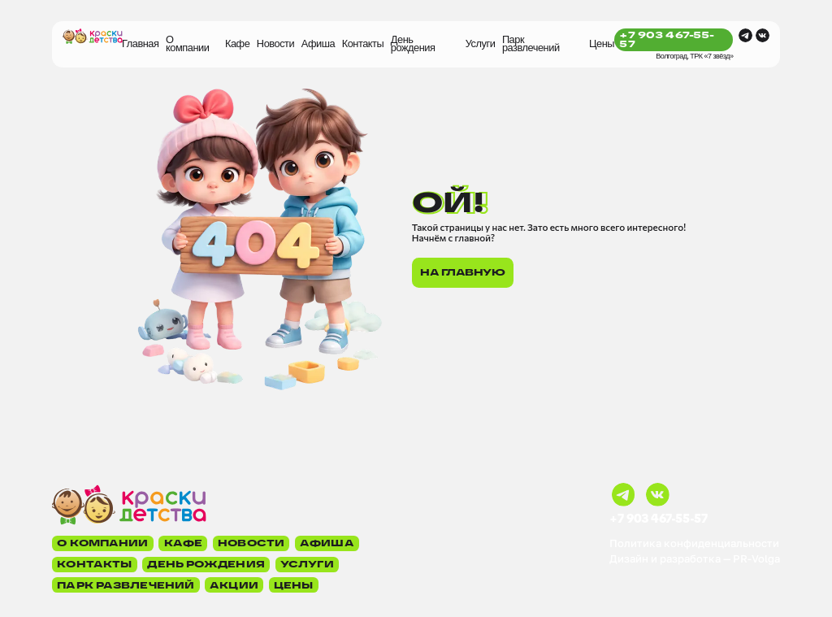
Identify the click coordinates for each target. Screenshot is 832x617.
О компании (187, 43)
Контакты (363, 43)
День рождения (413, 43)
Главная (140, 43)
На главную (462, 272)
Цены (601, 43)
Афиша (318, 43)
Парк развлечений (531, 43)
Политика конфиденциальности (694, 543)
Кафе (237, 43)
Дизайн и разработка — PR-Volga (694, 558)
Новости (275, 43)
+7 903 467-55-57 (666, 39)
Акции (234, 585)
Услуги (481, 43)
